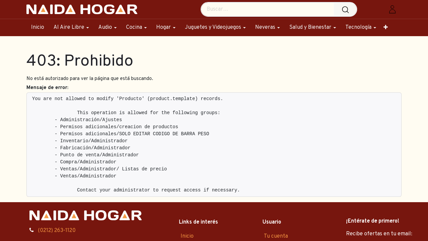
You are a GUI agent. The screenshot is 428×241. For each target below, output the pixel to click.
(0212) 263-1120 (57, 230)
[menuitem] (40, 27)
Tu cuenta (276, 236)
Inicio (187, 236)
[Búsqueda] (346, 9)
